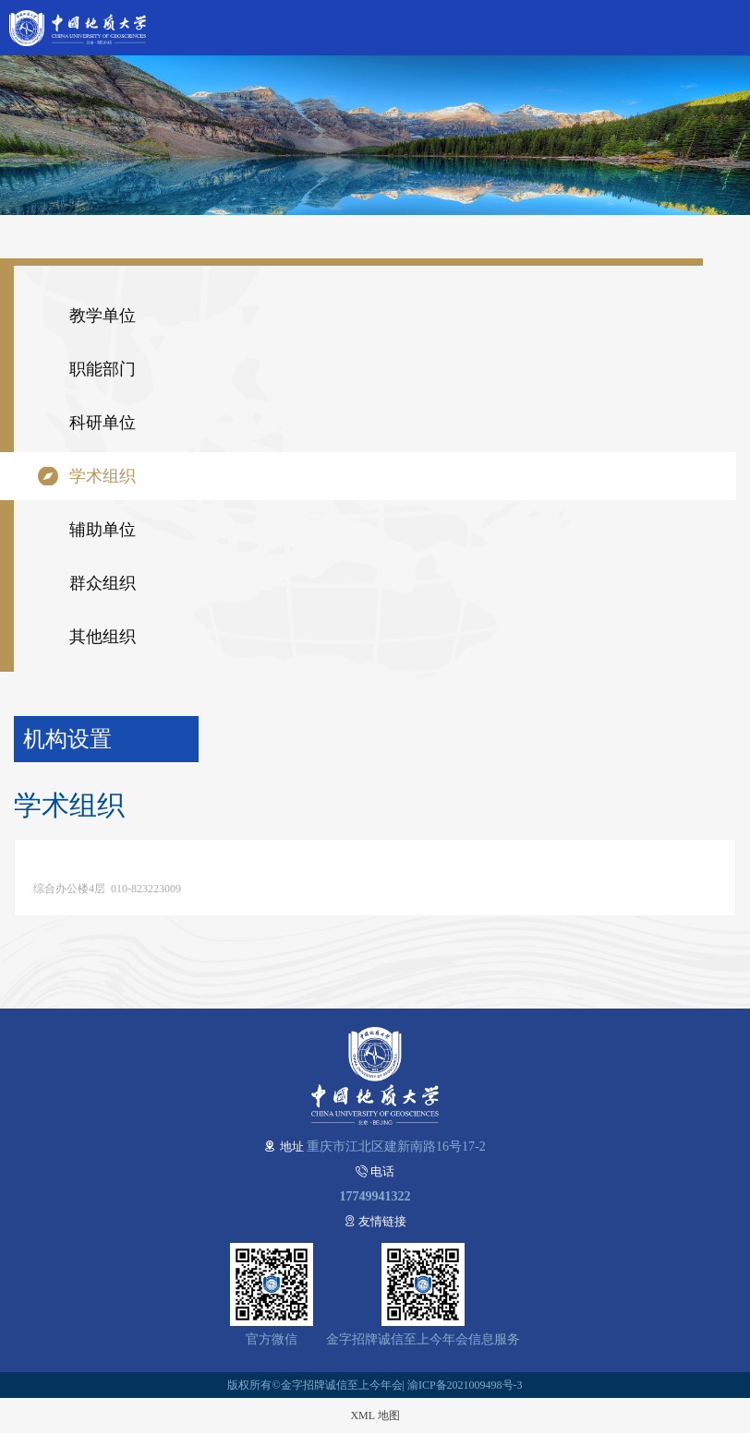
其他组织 (102, 636)
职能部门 (102, 369)
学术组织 (102, 476)
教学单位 (102, 315)
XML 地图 (374, 1415)
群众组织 (102, 583)
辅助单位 (102, 529)
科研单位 (102, 422)
